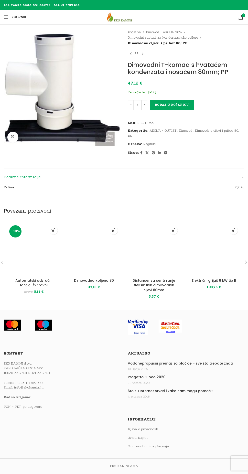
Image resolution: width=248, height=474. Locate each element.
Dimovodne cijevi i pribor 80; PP (157, 43)
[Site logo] (124, 17)
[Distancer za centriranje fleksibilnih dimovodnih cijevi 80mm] (154, 250)
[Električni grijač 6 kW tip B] (214, 250)
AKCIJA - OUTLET (163, 130)
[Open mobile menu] (15, 17)
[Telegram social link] (165, 153)
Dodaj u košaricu (172, 104)
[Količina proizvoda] (137, 105)
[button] (53, 230)
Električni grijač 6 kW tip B (214, 280)
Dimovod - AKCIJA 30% (164, 32)
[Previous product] (131, 54)
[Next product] (142, 54)
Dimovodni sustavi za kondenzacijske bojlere (163, 37)
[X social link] (147, 153)
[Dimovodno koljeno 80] (94, 250)
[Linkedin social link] (159, 153)
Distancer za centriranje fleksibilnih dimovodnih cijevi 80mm (154, 285)
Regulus (149, 144)
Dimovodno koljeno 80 (94, 280)
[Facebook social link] (141, 153)
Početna (134, 32)
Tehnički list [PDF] (142, 92)
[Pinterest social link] (153, 153)
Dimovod (185, 130)
